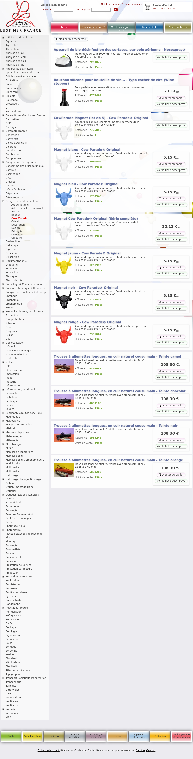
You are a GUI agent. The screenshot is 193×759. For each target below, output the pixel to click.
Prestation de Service (18, 565)
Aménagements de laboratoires (181, 735)
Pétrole (10, 522)
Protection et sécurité (19, 576)
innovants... (13, 393)
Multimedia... (14, 471)
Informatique (13, 385)
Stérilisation (13, 666)
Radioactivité (14, 600)
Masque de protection (19, 424)
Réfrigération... (15, 615)
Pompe (10, 553)
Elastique (11, 276)
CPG (8, 178)
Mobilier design (15, 455)
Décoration (18, 224)
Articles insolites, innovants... (29, 208)
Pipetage (11, 541)
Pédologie (11, 510)
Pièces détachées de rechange (24, 533)
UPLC (9, 693)
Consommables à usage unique (25, 166)
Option (10, 483)
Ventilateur (12, 701)
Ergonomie (12, 300)
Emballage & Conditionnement (24, 284)
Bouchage (12, 100)
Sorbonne (11, 650)
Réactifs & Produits (17, 607)
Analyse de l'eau (16, 57)
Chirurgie (11, 127)
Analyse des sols (16, 61)
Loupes (10, 409)
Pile (8, 537)
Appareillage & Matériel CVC (23, 72)
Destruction (13, 241)
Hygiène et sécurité (139, 735)
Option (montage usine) (20, 487)
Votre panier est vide (165, 8)
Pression (11, 561)
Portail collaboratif (49, 750)
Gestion (150, 750)
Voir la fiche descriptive (171, 57)
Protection (160, 736)
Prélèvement (13, 557)
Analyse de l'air (15, 53)
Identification (14, 370)
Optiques (11, 491)
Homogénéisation (16, 354)
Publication (12, 580)
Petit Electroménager (18, 518)
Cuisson (10, 185)
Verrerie (10, 709)
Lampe (10, 405)
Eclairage (11, 268)
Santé (11, 736)
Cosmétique (13, 174)
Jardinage (11, 401)
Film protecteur (15, 319)
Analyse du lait (15, 64)
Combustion (13, 154)
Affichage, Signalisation (20, 37)
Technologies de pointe (96, 735)
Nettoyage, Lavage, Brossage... (25, 479)
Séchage (11, 627)
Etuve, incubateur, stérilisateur (24, 311)
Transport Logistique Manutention (26, 678)
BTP (8, 107)
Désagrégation (15, 197)
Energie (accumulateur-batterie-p (26, 292)
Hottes (10, 362)
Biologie (10, 95)
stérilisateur (13, 662)
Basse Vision (13, 88)
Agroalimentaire (32, 736)
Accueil (65, 27)
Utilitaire (16, 237)
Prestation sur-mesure (19, 568)
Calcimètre (12, 119)
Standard (11, 658)
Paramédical (13, 502)
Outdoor (11, 498)
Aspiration (12, 80)
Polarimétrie (13, 549)
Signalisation (13, 635)
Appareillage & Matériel (20, 68)
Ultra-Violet (12, 689)
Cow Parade (19, 218)
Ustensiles (17, 234)
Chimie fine (53, 736)
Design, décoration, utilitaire (23, 201)
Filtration (11, 323)
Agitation (11, 41)
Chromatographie (16, 131)
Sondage (11, 646)
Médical (10, 428)
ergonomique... (15, 303)
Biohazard (12, 92)
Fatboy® (16, 231)
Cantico (140, 750)
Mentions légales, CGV (121, 28)
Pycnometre (13, 596)
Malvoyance (13, 420)
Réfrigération (14, 611)
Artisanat (16, 211)
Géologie (11, 346)
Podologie (11, 545)
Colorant (11, 146)
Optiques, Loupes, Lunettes (22, 494)
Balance (10, 84)
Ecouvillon (12, 272)
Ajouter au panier (171, 98)
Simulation (12, 639)
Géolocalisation (15, 342)
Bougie (15, 215)
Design (15, 228)
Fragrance (12, 331)
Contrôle (11, 170)
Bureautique (13, 111)
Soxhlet (10, 654)
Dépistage (12, 193)
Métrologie (12, 440)
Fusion (9, 335)
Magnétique (13, 416)
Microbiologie (14, 444)
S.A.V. (9, 623)
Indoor (9, 377)
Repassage (12, 619)
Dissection (12, 253)
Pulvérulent (13, 588)
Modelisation (13, 463)
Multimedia (12, 467)
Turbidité (11, 685)
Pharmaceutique (16, 526)
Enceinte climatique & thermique (26, 288)
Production (12, 572)
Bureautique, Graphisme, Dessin (25, 115)
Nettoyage (12, 475)
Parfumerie (12, 506)
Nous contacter (178, 27)
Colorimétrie (13, 150)
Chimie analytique (75, 735)
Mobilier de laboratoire (19, 452)
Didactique (12, 245)
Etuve (9, 307)
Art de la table (20, 204)
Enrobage (11, 296)
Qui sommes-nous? (93, 27)
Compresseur (14, 158)
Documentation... (16, 261)
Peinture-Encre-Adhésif (19, 514)
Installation (12, 397)
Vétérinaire (12, 713)
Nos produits (149, 27)
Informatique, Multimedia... (22, 389)
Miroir (9, 448)
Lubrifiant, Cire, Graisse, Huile (24, 413)
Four (8, 327)
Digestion (11, 249)
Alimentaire (13, 49)
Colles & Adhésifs (16, 142)
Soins (9, 643)
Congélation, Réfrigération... (23, 162)
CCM (8, 123)
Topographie (13, 674)
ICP (8, 366)
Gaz (8, 338)
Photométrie (13, 530)
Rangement (13, 604)
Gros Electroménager (18, 350)
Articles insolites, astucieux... (23, 76)
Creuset (10, 181)
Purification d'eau (16, 592)
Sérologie (11, 631)
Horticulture (13, 358)
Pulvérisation (13, 584)
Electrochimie (14, 280)
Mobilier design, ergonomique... (25, 459)
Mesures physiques (17, 432)
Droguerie (12, 264)
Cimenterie (12, 135)
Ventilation (12, 705)
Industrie (11, 381)
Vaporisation (13, 697)
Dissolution (12, 257)
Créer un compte (133, 4)
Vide (8, 717)
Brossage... (12, 103)
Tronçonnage (13, 682)
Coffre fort (12, 139)
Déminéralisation (16, 189)
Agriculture (12, 45)
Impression (12, 374)
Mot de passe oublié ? (112, 4)
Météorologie (14, 436)
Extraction (12, 315)
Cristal (15, 221)
